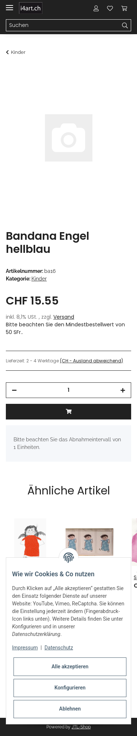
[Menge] (68, 390)
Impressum (25, 648)
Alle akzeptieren (70, 666)
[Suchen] (62, 25)
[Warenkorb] (124, 8)
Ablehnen (70, 709)
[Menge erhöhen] (123, 390)
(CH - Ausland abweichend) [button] (91, 361)
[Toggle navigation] (9, 4)
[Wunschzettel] (110, 8)
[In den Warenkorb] (12, 72)
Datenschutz (59, 648)
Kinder (39, 279)
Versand (63, 317)
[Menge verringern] (14, 390)
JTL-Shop (81, 726)
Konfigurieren (69, 688)
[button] (96, 8)
